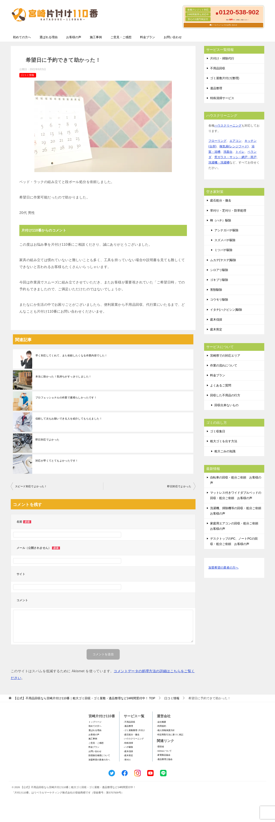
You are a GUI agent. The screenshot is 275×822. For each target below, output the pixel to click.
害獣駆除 (216, 289)
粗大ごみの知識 (224, 451)
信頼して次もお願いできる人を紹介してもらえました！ (68, 418)
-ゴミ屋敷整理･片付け (134, 730)
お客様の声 (73, 37)
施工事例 (96, 37)
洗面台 (227, 151)
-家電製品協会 (163, 755)
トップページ (95, 722)
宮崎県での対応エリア (225, 355)
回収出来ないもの (226, 405)
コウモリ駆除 (219, 299)
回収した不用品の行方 (225, 395)
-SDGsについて (164, 751)
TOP (84, 698)
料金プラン (147, 37)
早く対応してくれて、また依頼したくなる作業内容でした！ (71, 355)
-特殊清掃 (128, 743)
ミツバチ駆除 (223, 250)
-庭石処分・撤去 (131, 734)
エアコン (235, 140)
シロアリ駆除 (219, 270)
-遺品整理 (128, 726)
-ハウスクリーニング (134, 738)
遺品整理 (216, 88)
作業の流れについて (223, 365)
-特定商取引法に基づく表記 (170, 734)
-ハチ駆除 (128, 747)
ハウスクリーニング (227, 125)
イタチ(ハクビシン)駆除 (226, 309)
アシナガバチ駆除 (226, 230)
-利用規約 (161, 726)
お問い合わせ (173, 37)
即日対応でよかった (47, 439)
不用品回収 (217, 68)
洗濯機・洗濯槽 (218, 162)
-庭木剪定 (128, 755)
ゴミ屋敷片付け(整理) (224, 78)
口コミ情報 (27, 75)
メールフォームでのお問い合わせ (224, 25)
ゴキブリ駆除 (219, 280)
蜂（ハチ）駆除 (220, 220)
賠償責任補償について (99, 755)
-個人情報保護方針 (166, 730)
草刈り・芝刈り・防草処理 (228, 210)
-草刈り (127, 759)
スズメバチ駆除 (224, 240)
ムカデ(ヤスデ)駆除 (223, 260)
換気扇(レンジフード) (233, 146)
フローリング (217, 140)
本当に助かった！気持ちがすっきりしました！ (63, 376)
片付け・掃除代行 (222, 58)
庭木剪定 (216, 329)
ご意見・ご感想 (120, 37)
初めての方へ (22, 37)
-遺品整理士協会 (165, 759)
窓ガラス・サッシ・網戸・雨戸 (235, 157)
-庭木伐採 (128, 751)
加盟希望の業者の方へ (223, 568)
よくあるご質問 (220, 385)
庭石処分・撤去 (220, 200)
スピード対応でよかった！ (31, 486)
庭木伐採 (216, 319)
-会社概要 (161, 722)
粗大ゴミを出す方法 (223, 441)
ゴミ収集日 (217, 431)
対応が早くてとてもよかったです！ (56, 460)
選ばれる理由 (49, 37)
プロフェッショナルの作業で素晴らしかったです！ (66, 397)
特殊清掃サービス (222, 98)
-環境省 (160, 746)
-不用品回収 (129, 722)
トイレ (239, 151)
